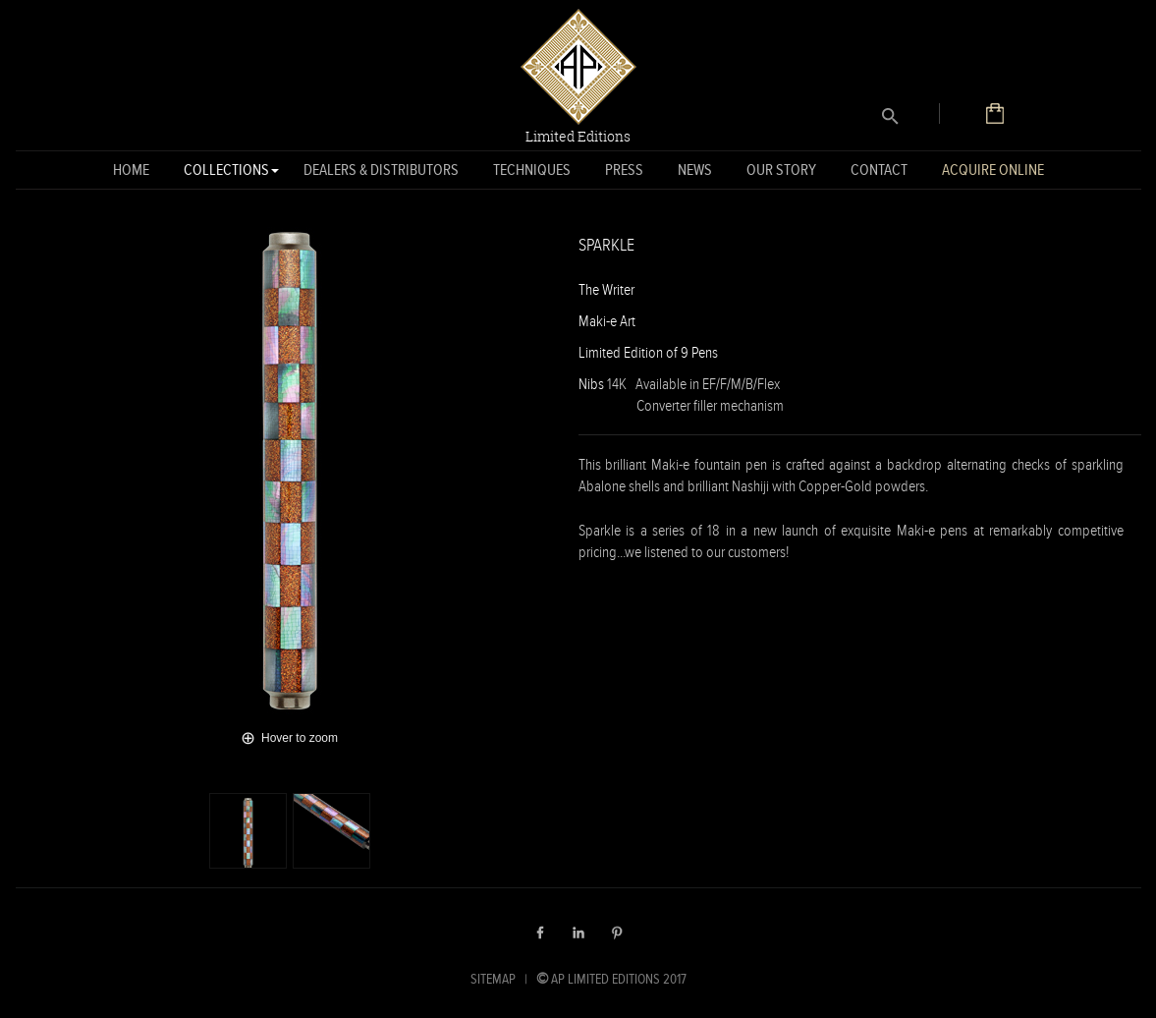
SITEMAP (493, 979)
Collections (226, 173)
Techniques (532, 169)
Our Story (781, 169)
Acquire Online (993, 169)
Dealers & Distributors (381, 169)
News (695, 169)
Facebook (540, 932)
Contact (879, 169)
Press (624, 169)
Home (131, 169)
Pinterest (617, 932)
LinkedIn (578, 932)
